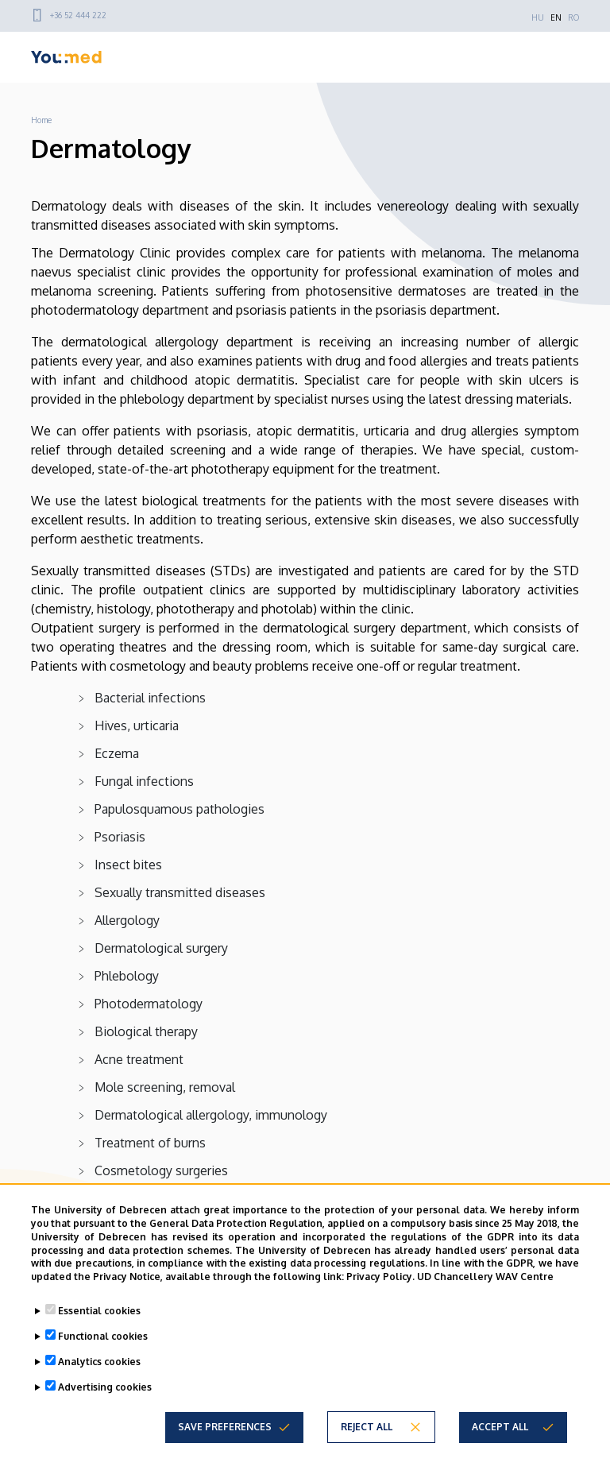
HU (537, 17)
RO (573, 17)
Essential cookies (99, 1311)
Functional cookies (103, 1336)
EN (556, 17)
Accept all (500, 1427)
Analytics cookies (99, 1362)
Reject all (366, 1427)
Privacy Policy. (380, 1276)
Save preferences (225, 1427)
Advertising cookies (105, 1387)
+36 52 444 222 (78, 15)
